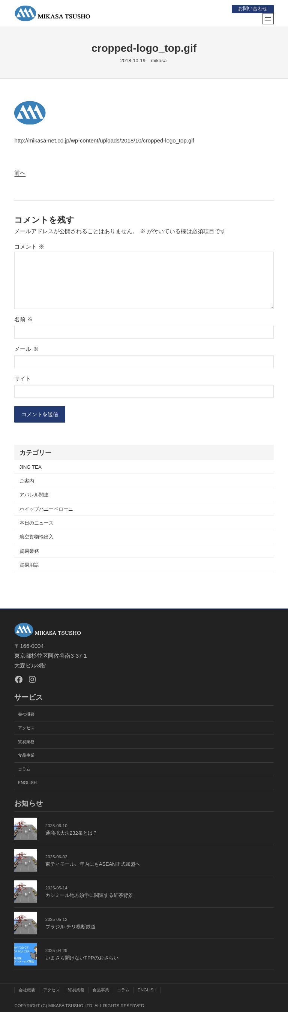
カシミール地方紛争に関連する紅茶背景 (89, 895)
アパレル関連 (34, 496)
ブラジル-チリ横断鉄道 (70, 927)
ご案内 (27, 481)
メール (26, 348)
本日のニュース (37, 523)
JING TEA (31, 468)
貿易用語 (29, 565)
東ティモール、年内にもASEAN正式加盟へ (92, 864)
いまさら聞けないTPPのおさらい (81, 958)
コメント (29, 246)
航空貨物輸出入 (37, 537)
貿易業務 (29, 552)
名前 (23, 319)
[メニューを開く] (268, 18)
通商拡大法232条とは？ (71, 833)
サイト (22, 378)
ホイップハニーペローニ (46, 510)
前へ (20, 172)
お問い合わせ (252, 8)
